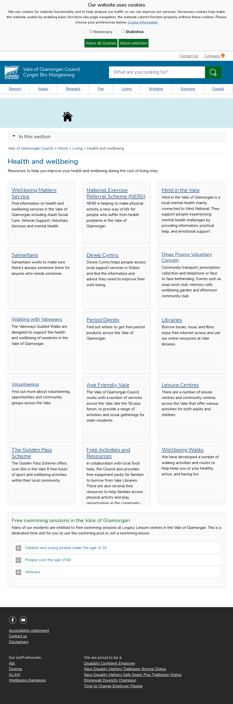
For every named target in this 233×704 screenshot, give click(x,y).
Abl (12, 663)
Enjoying (188, 88)
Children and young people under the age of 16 (61, 548)
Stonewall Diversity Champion (110, 680)
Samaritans (25, 254)
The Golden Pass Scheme (32, 452)
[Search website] (157, 72)
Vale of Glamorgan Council (30, 148)
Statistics (133, 31)
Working (156, 88)
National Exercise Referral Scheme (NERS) (115, 193)
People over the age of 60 (43, 560)
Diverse (15, 668)
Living (127, 88)
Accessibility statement (29, 630)
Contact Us (189, 56)
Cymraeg (214, 56)
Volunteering (25, 384)
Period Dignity (103, 319)
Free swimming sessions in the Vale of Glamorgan (71, 520)
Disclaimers (18, 641)
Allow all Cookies (101, 43)
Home (62, 148)
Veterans (28, 572)
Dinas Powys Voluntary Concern (187, 257)
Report (15, 88)
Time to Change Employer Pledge (113, 686)
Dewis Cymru (102, 254)
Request (73, 88)
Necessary (100, 31)
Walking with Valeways (37, 319)
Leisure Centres (180, 384)
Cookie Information (143, 22)
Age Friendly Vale (107, 384)
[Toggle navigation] (116, 137)
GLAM (14, 674)
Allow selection (133, 43)
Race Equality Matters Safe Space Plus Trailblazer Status (133, 674)
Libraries (172, 319)
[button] (13, 136)
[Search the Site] (213, 72)
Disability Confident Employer (109, 663)
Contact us (18, 636)
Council (218, 88)
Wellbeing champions (27, 680)
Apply (43, 88)
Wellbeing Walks (183, 449)
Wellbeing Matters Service (34, 193)
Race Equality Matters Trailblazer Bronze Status (125, 668)
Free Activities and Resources (108, 452)
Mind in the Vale (181, 190)
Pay (101, 88)
